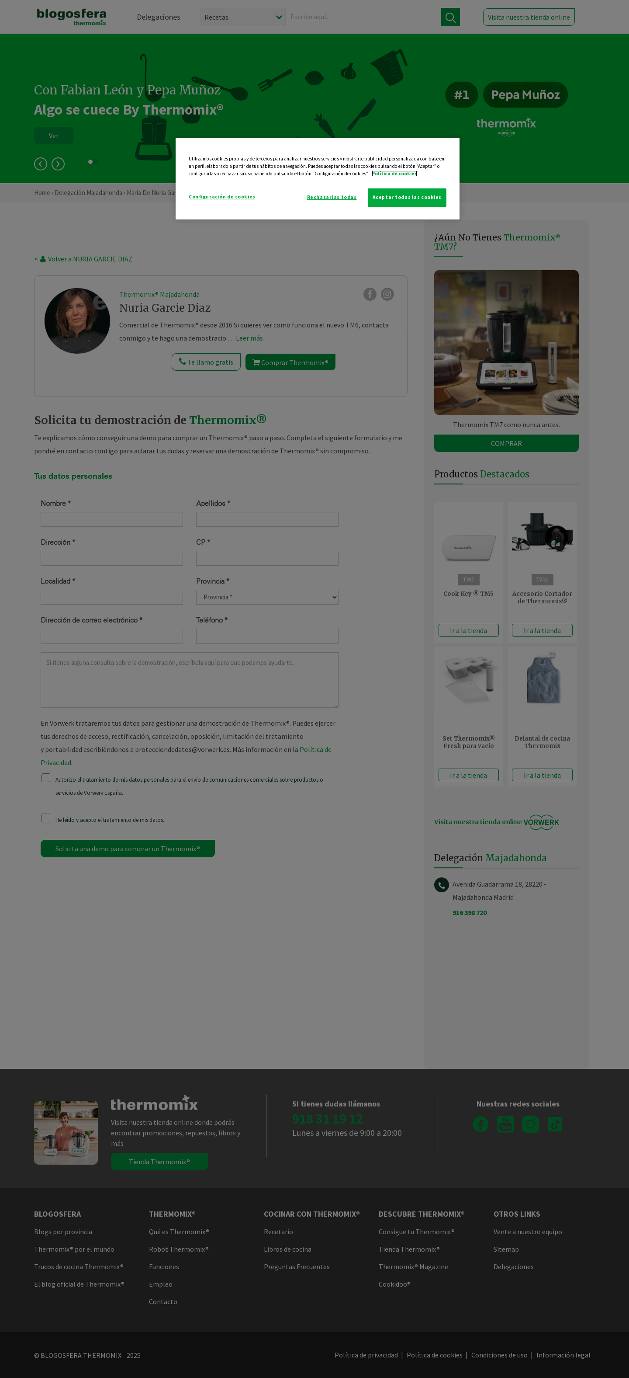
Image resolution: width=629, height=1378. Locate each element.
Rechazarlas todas (332, 197)
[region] (318, 178)
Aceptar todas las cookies (407, 197)
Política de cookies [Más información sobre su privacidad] (394, 174)
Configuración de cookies (222, 197)
